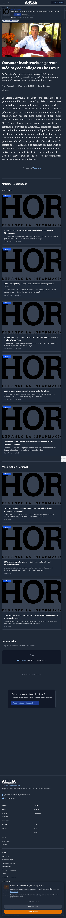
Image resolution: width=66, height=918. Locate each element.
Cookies (4, 873)
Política (4, 809)
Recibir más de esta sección (25, 703)
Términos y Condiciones (9, 870)
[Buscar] (9, 3)
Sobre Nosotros (6, 856)
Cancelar (25, 17)
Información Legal (7, 859)
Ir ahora (17, 17)
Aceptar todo (33, 912)
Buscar (36, 832)
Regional (10, 8)
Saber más (14, 892)
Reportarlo (37, 168)
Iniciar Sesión (57, 3)
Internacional (6, 820)
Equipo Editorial (6, 866)
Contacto (4, 844)
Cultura (36, 809)
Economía (5, 816)
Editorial (4, 829)
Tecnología (37, 813)
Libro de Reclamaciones (9, 877)
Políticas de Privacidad (8, 863)
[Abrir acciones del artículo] (63, 459)
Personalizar (33, 906)
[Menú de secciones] (4, 3)
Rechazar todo (33, 901)
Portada (36, 829)
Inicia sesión (21, 660)
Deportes (4, 813)
